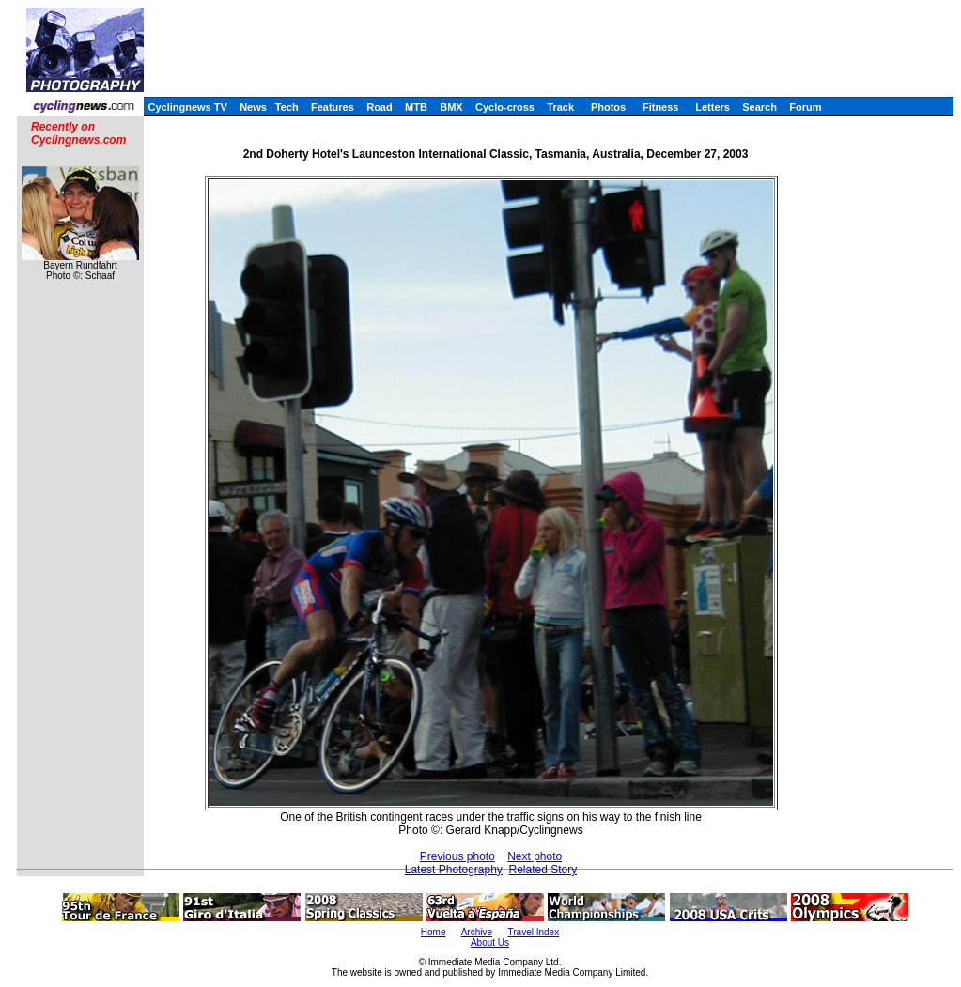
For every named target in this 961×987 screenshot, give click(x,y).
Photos (608, 107)
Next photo (534, 856)
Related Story (543, 869)
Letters (712, 107)
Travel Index (534, 932)
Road (379, 107)
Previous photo (457, 856)
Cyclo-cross (505, 107)
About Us (490, 942)
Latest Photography (454, 869)
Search (759, 107)
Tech (287, 107)
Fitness (661, 107)
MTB (416, 107)
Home (433, 932)
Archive (476, 932)
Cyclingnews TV (186, 107)
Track (560, 107)
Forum (805, 107)
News (253, 107)
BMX (451, 107)
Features (332, 107)
